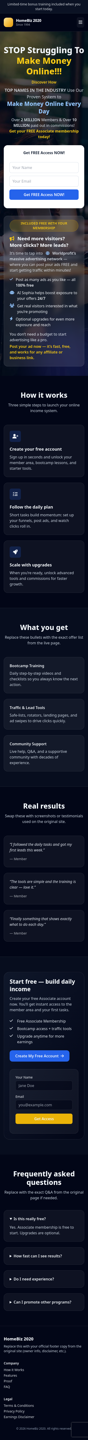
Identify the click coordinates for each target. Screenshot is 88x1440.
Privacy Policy (14, 1411)
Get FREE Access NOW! (44, 194)
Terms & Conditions (19, 1405)
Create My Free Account (39, 1056)
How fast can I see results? (38, 1256)
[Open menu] (80, 22)
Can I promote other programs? (42, 1302)
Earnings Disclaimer (19, 1417)
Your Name (24, 1077)
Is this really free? (30, 1218)
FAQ (7, 1386)
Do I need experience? (34, 1279)
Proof (8, 1381)
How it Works (14, 1370)
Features (10, 1375)
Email (19, 1096)
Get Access (44, 1118)
